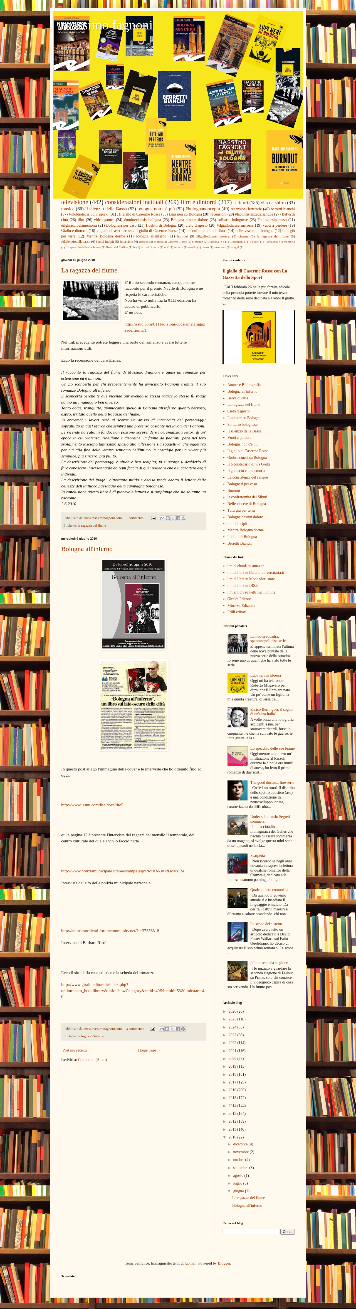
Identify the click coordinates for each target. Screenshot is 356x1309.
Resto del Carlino (117, 247)
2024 (233, 1027)
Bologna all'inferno (87, 548)
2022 (233, 1043)
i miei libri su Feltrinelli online (251, 592)
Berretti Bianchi (240, 543)
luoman (190, 1263)
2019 (233, 1066)
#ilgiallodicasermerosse (235, 225)
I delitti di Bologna (161, 225)
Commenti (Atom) (92, 1060)
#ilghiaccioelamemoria (79, 225)
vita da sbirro (273, 202)
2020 (233, 1059)
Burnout (234, 491)
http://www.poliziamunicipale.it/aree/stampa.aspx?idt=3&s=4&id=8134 (122, 871)
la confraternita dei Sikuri (247, 497)
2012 (233, 1121)
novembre (241, 1152)
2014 (233, 1106)
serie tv (178, 247)
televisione (74, 202)
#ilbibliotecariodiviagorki (88, 214)
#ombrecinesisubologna (142, 220)
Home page (147, 1050)
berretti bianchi (283, 209)
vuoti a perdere (275, 225)
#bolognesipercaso (272, 220)
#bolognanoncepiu (203, 208)
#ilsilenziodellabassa (75, 242)
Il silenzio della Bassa (106, 208)
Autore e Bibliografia (244, 385)
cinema (243, 236)
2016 (233, 1090)
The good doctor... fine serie (272, 782)
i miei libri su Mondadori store (251, 579)
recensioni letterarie (246, 209)
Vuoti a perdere (239, 438)
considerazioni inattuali (134, 202)
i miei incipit (105, 242)
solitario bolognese (233, 220)
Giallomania (237, 241)
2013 (233, 1114)
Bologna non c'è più (243, 444)
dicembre (241, 1144)
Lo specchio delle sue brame (83, 247)
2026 (233, 1011)
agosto (238, 1175)
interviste (126, 242)
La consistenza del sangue (248, 477)
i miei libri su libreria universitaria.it (256, 572)
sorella (192, 247)
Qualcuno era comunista (269, 890)
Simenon (197, 241)
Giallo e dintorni (74, 231)
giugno (239, 1191)
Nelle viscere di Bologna (247, 504)
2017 (233, 1082)
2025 (233, 1019)
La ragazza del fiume (89, 270)
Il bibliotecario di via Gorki (249, 464)
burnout (182, 236)
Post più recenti (75, 1050)
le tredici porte (150, 247)
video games (104, 220)
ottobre (239, 1160)
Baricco (144, 241)
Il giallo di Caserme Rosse (170, 241)
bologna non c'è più (156, 208)
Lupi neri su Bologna (185, 214)
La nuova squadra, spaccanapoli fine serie (268, 638)
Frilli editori (237, 612)
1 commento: (135, 518)
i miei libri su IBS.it (243, 586)
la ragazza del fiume (273, 236)
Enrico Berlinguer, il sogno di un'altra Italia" (271, 711)
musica (68, 208)
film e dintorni (199, 202)
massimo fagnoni (107, 24)
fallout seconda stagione (269, 963)
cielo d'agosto (196, 225)
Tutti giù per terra (241, 510)
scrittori (241, 202)
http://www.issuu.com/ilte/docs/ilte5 (92, 804)
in (134, 247)
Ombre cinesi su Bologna (247, 457)
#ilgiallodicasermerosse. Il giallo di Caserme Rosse (137, 231)
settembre (241, 1168)
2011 (233, 1129)
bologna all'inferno (151, 236)
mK (166, 247)
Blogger (224, 1263)
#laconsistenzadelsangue (254, 214)
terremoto (220, 247)
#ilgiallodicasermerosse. (213, 236)
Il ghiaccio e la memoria (279, 241)
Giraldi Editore (239, 599)
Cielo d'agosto (239, 411)
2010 (233, 1137)
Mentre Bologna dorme (105, 236)
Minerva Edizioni (241, 606)
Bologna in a (216, 241)
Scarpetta (257, 856)
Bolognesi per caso (121, 225)
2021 (233, 1051)
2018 (233, 1074)
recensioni (219, 214)
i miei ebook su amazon (246, 566)
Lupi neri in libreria (265, 675)
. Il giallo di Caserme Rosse (138, 214)
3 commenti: (135, 1029)
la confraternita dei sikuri (207, 231)
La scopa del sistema (266, 924)
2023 (233, 1035)
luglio (238, 1183)
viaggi (235, 247)
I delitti (254, 241)
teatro (205, 247)
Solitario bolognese (243, 424)
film (81, 220)
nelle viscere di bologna (254, 231)
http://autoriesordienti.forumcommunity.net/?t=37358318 (110, 930)
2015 (233, 1098)
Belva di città (238, 398)
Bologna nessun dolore (189, 220)
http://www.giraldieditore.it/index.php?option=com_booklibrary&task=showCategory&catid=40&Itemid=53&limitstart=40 (132, 990)
